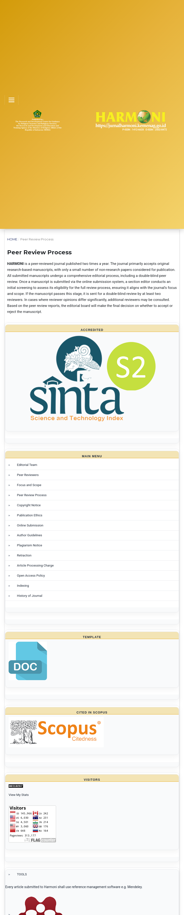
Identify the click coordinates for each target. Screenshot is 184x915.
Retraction (24, 555)
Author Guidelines (29, 535)
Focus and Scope (29, 485)
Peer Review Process (31, 495)
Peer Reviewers (28, 475)
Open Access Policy (31, 575)
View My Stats (19, 795)
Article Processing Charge (35, 565)
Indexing (23, 585)
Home (12, 239)
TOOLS (22, 874)
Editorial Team (27, 465)
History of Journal (29, 596)
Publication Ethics (29, 515)
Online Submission (30, 525)
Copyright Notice (29, 505)
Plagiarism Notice (29, 545)
